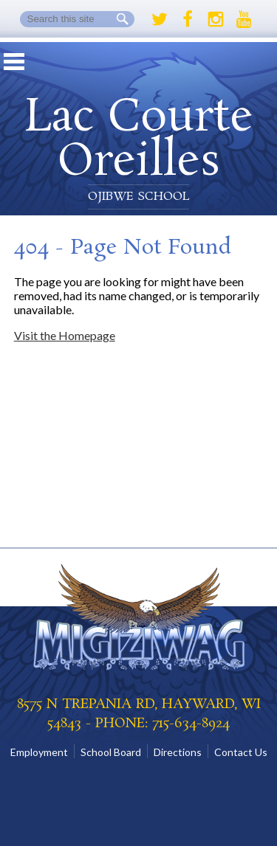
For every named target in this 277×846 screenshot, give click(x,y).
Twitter (159, 19)
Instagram (216, 19)
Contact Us (240, 752)
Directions (178, 752)
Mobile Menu (14, 61)
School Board (111, 752)
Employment (39, 752)
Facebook (187, 19)
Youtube (244, 19)
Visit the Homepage (64, 335)
